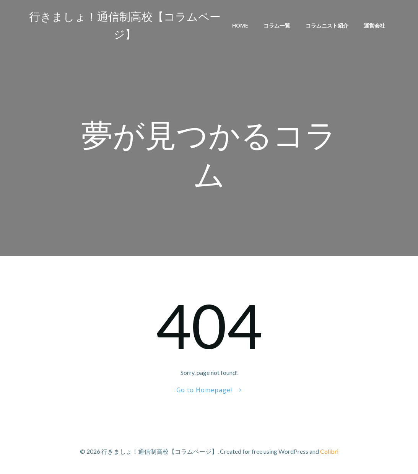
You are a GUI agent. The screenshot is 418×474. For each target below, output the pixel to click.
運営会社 (374, 25)
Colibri (329, 451)
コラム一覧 (276, 25)
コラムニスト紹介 (327, 25)
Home (240, 25)
